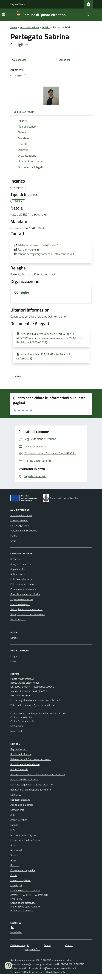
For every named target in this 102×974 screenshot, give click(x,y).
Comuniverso (17, 810)
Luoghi (13, 656)
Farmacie (15, 825)
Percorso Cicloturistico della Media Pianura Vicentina (37, 774)
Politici (46, 27)
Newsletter (16, 932)
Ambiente (15, 559)
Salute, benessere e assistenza (26, 609)
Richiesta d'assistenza (21, 910)
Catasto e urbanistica (21, 579)
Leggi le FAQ (16, 899)
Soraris (13, 855)
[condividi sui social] (18, 59)
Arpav (13, 845)
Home (13, 27)
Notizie (14, 638)
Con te (13, 875)
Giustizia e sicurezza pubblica (25, 594)
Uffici (13, 540)
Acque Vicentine (18, 820)
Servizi (47, 945)
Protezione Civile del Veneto (25, 764)
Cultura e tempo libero (22, 584)
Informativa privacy (20, 880)
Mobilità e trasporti (20, 604)
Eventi (13, 661)
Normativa (15, 794)
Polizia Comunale (19, 769)
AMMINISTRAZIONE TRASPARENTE (29, 895)
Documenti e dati (19, 520)
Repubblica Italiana (20, 800)
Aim (12, 815)
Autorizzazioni (17, 574)
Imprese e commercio (21, 599)
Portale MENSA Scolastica (24, 779)
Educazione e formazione (23, 589)
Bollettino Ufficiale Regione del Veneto (30, 789)
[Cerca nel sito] (87, 15)
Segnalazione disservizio (23, 903)
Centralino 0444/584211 (43, 245)
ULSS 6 (14, 830)
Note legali (16, 885)
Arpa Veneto (16, 850)
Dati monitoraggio (19, 945)
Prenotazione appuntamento (25, 906)
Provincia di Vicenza (20, 754)
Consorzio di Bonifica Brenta (25, 840)
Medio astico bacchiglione (23, 835)
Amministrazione (29, 27)
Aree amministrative (21, 515)
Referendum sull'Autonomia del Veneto (30, 759)
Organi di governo (19, 525)
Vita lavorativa (18, 619)
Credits (69, 945)
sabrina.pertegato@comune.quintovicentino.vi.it (46, 254)
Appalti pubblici (18, 569)
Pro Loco (14, 865)
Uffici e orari (16, 726)
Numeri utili (16, 731)
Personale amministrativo (23, 530)
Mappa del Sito (32, 949)
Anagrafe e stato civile (22, 564)
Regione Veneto (17, 4)
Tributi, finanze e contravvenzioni (27, 614)
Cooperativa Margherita (22, 870)
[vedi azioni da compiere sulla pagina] (62, 59)
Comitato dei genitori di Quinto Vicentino (31, 784)
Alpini (13, 860)
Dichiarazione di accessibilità (25, 890)
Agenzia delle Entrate (21, 805)
